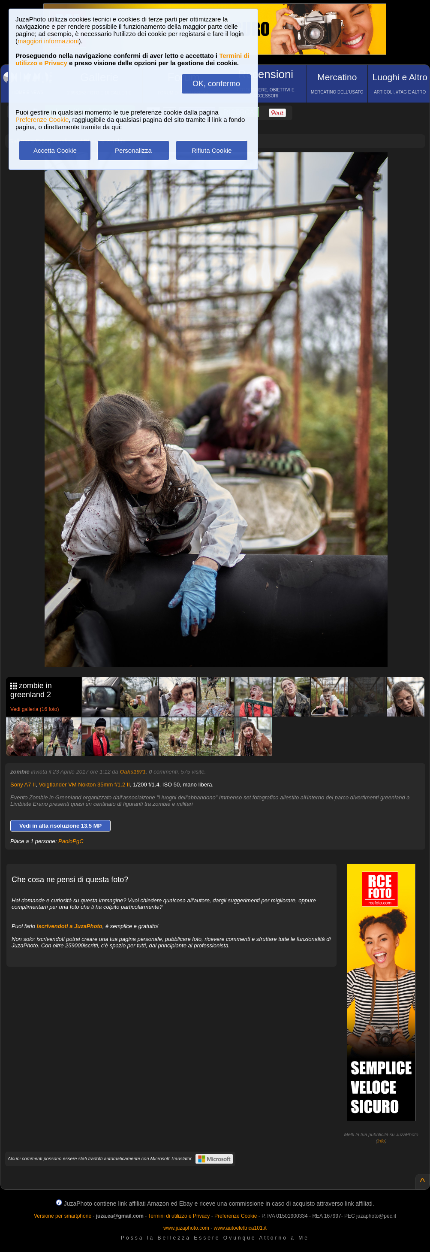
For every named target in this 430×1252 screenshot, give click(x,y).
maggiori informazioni (48, 41)
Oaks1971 (133, 771)
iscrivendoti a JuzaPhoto (69, 926)
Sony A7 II (23, 784)
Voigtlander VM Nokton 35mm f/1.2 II (84, 784)
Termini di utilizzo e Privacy (179, 1216)
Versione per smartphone (62, 1216)
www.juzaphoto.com (186, 1228)
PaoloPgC (71, 841)
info (381, 1140)
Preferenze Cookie (42, 119)
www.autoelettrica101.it (239, 1228)
